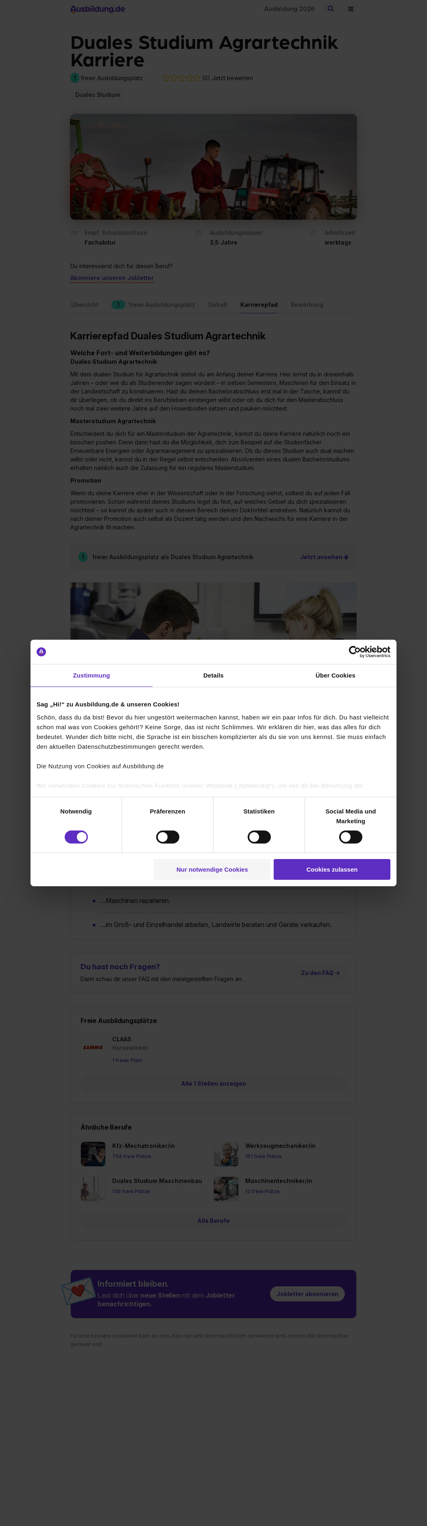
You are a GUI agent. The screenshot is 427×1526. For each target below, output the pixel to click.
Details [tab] (213, 675)
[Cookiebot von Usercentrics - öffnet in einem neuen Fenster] (354, 652)
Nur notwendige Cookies (212, 869)
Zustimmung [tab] (91, 675)
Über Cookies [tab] (335, 675)
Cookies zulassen (332, 869)
